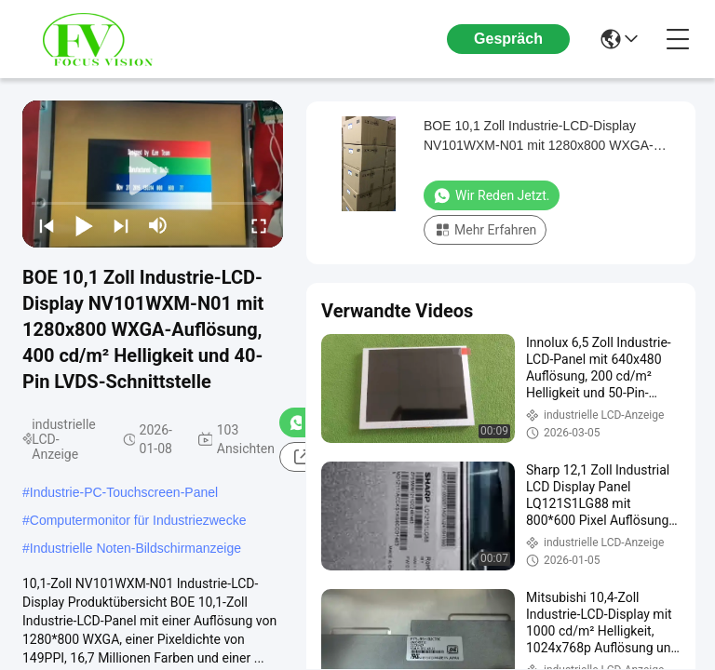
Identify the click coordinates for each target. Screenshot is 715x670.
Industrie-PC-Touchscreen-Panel (124, 492)
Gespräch (508, 39)
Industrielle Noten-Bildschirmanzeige (135, 548)
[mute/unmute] (158, 225)
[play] (152, 174)
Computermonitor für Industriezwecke (138, 520)
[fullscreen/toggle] (258, 225)
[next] (121, 225)
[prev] (46, 225)
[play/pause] (83, 225)
